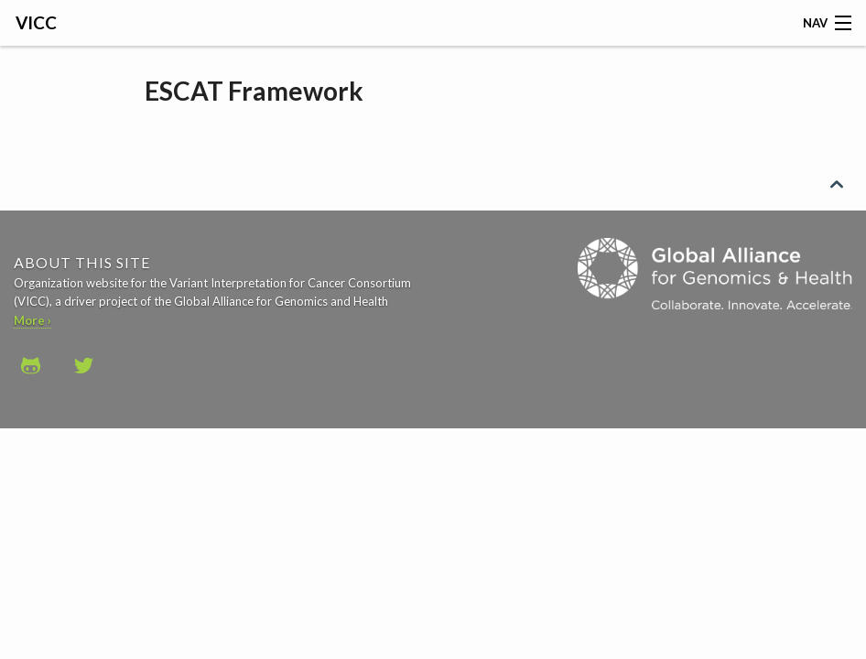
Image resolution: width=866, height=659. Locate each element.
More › (32, 320)
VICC (36, 22)
